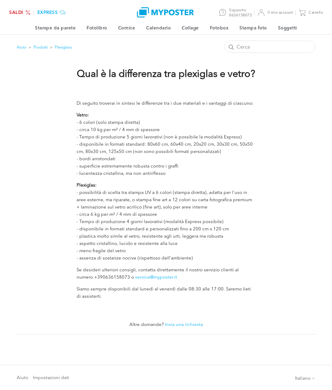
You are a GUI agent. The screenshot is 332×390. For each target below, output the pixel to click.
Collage (190, 28)
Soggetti (287, 28)
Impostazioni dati (51, 377)
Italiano (305, 378)
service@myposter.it (156, 277)
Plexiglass (63, 47)
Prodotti (40, 47)
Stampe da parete (55, 28)
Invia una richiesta (184, 324)
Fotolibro (97, 28)
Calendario (158, 28)
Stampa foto (253, 28)
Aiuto (21, 47)
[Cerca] (269, 47)
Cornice (126, 28)
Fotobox (219, 28)
